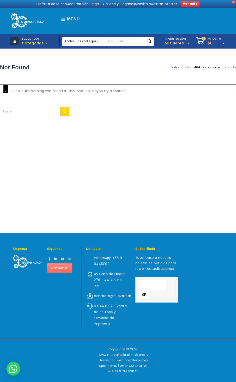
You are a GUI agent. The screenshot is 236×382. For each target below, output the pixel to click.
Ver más (190, 4)
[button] (13, 369)
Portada (177, 67)
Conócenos (60, 268)
